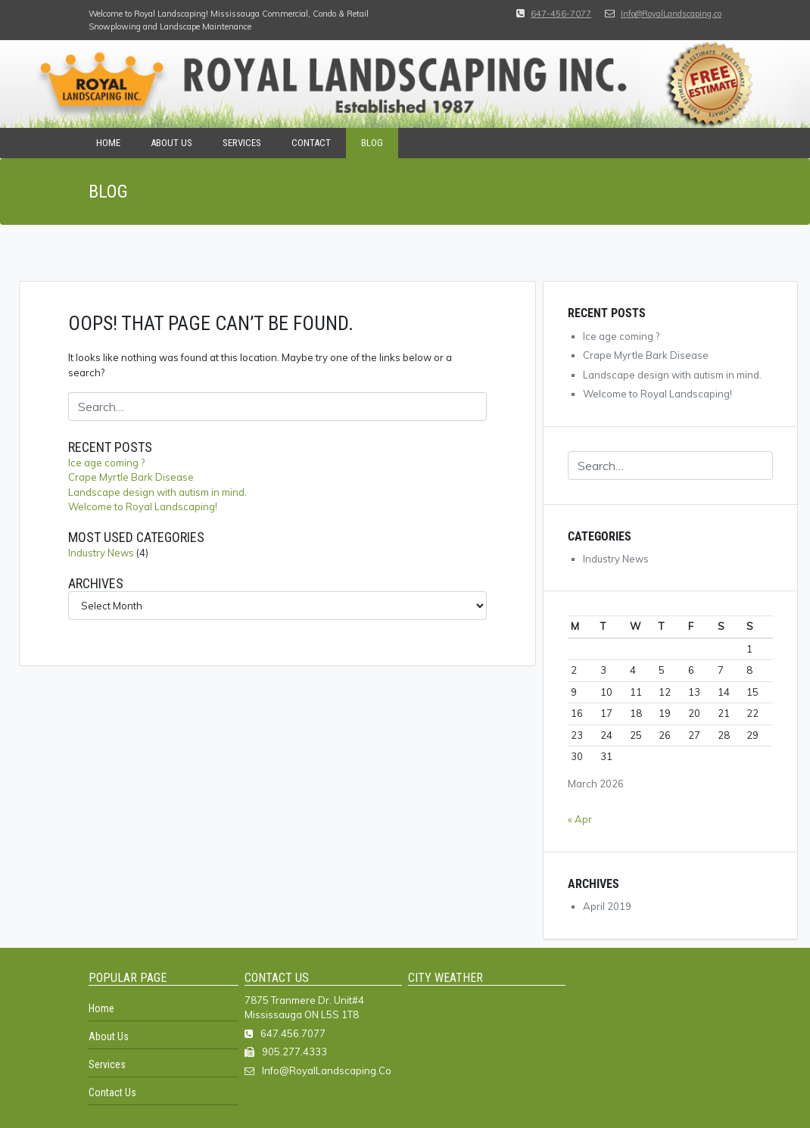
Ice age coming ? (106, 462)
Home (108, 142)
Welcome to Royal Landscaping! (142, 506)
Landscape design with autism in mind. (157, 492)
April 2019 (607, 906)
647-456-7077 (561, 13)
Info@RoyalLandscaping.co (671, 13)
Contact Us (112, 1092)
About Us (171, 142)
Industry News (101, 553)
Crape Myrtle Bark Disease (131, 477)
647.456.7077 (293, 1033)
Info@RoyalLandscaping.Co (326, 1070)
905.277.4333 (294, 1051)
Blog (372, 142)
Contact (311, 142)
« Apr (580, 819)
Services (242, 142)
